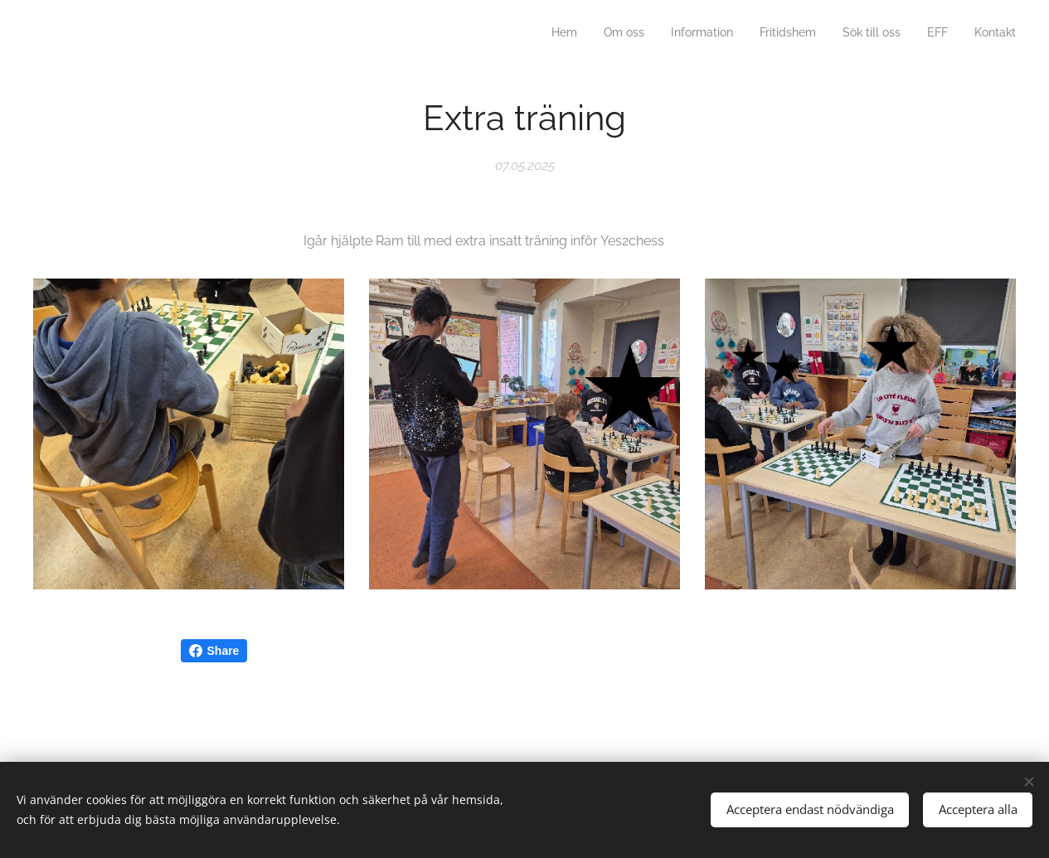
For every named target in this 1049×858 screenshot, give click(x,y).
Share (214, 650)
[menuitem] (861, 34)
